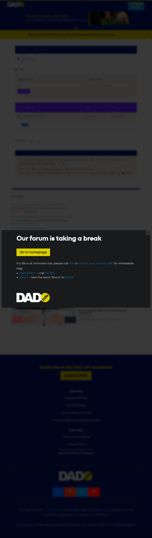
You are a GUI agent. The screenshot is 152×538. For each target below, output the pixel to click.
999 (71, 263)
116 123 (49, 273)
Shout (23, 277)
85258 (69, 277)
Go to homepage (33, 252)
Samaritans (27, 273)
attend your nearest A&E (96, 263)
